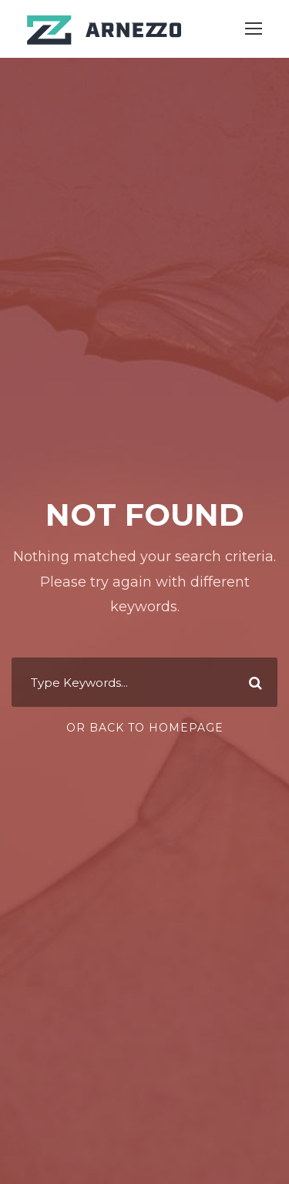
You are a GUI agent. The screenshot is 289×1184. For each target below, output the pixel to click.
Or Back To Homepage (144, 728)
